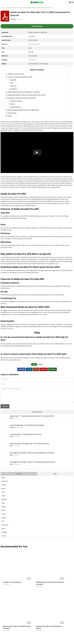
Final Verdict (17, 113)
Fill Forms (18, 86)
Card (3, 494)
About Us (41, 636)
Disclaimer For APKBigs (51, 636)
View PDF (18, 80)
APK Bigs (16, 19)
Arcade (4, 487)
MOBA (4, 509)
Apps (8, 7)
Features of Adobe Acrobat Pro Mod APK (26, 98)
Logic (3, 505)
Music (3, 513)
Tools (11, 420)
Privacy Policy (62, 636)
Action (11, 439)
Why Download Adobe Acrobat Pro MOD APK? (28, 110)
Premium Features (21, 101)
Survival (4, 538)
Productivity (15, 7)
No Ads (17, 104)
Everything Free (20, 107)
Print (16, 83)
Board (4, 491)
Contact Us (70, 636)
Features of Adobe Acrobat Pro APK (25, 77)
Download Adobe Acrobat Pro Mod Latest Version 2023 (31, 95)
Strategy (4, 534)
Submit (5, 409)
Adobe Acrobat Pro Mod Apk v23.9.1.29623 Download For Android (36, 7)
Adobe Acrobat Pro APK (21, 74)
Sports (4, 531)
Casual (4, 498)
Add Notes (18, 89)
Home (3, 7)
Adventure (5, 483)
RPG (3, 523)
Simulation (13, 429)
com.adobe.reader (34, 44)
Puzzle (4, 516)
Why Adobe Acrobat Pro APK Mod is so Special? (29, 92)
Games (19, 476)
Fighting (4, 502)
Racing (4, 520)
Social (11, 448)
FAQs (14, 116)
